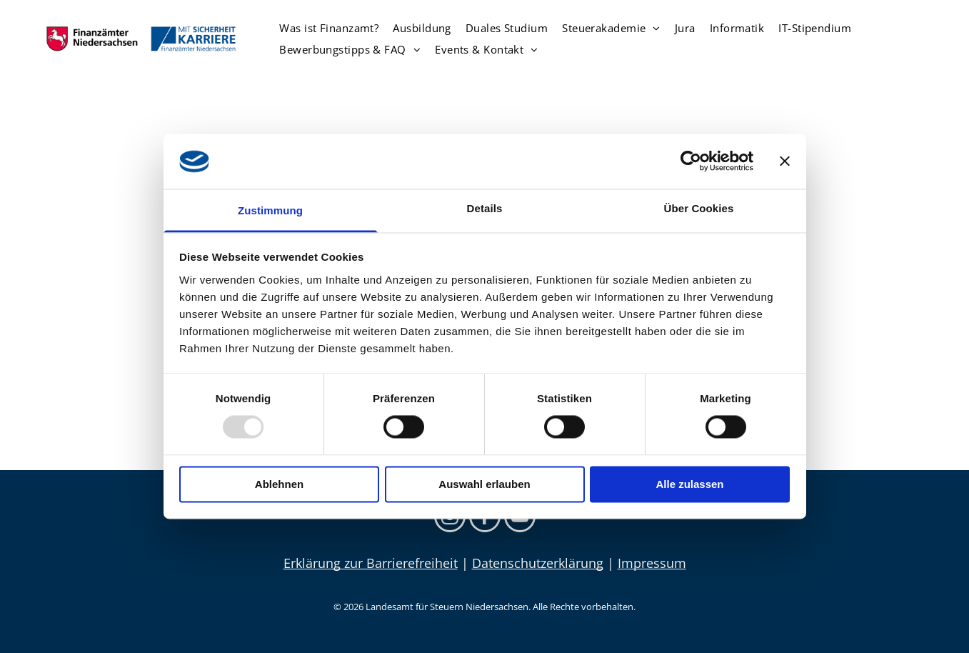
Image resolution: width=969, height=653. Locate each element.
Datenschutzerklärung (537, 563)
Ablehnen (279, 484)
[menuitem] (329, 28)
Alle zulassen (689, 484)
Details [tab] (485, 208)
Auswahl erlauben (484, 484)
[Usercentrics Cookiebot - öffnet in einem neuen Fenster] (690, 161)
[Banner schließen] (785, 161)
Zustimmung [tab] (270, 210)
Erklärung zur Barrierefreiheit (370, 563)
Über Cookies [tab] (699, 208)
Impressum (652, 563)
